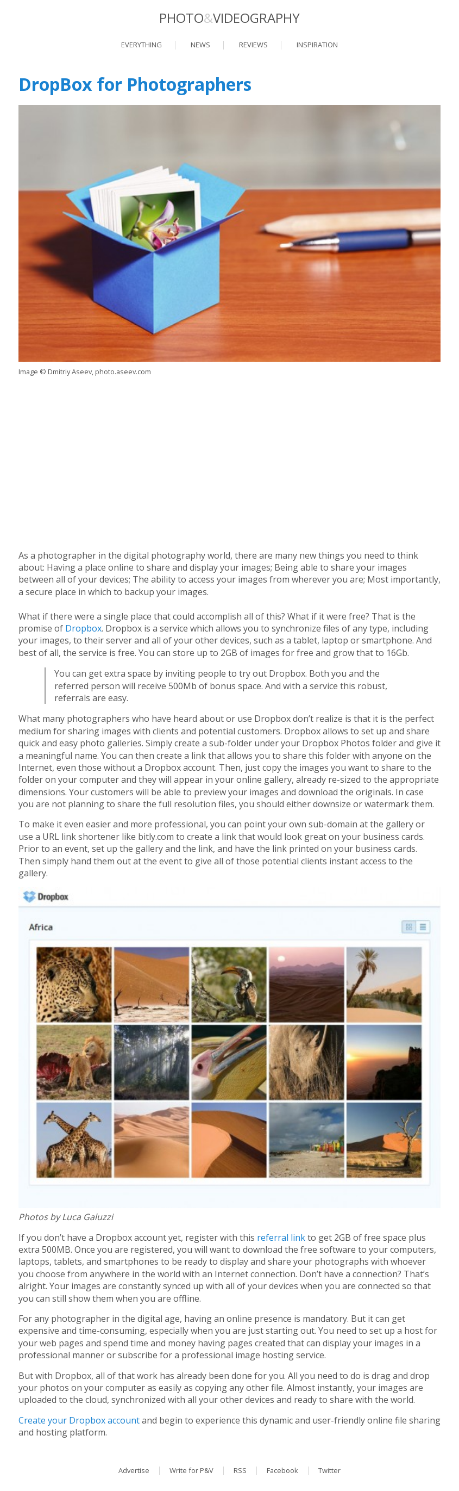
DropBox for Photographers (134, 84)
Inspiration (317, 45)
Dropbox (83, 628)
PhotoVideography (229, 17)
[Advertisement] (229, 462)
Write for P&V (191, 1470)
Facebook (282, 1470)
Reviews (253, 45)
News (200, 45)
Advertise (133, 1470)
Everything (141, 45)
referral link (281, 1237)
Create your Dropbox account (79, 1420)
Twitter (329, 1470)
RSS (240, 1470)
